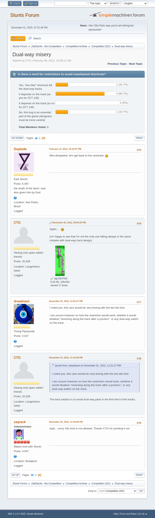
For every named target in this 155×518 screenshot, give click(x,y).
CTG (17, 222)
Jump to (92, 490)
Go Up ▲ (142, 514)
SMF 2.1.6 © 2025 (16, 514)
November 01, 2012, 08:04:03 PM (69, 222)
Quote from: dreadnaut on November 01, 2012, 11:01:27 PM (88, 365)
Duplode (20, 149)
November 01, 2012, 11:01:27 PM (66, 301)
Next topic (135, 63)
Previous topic (117, 63)
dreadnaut (21, 301)
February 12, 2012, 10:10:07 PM (65, 149)
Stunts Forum (24, 15)
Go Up (15, 475)
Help (115, 514)
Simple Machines (35, 514)
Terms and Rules (128, 514)
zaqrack (20, 422)
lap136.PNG (58, 278)
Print (139, 138)
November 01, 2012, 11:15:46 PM (66, 357)
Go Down (17, 138)
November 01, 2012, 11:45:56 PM (66, 422)
